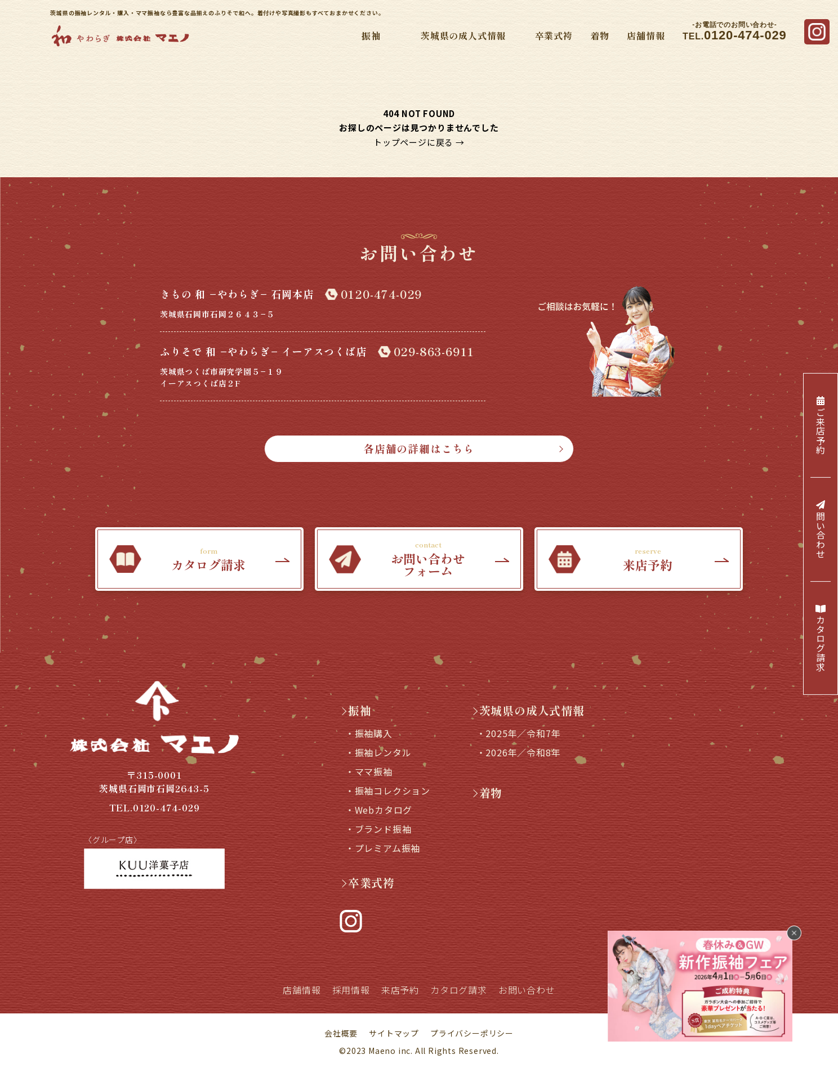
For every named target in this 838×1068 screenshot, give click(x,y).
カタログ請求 (820, 638)
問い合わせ (820, 529)
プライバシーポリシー (472, 1033)
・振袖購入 (369, 733)
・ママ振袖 (369, 771)
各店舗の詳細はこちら (463, 448)
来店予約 (400, 990)
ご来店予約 (820, 425)
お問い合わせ (526, 990)
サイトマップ (394, 1033)
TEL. (734, 31)
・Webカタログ (378, 809)
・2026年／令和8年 (518, 752)
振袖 (371, 35)
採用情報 (351, 990)
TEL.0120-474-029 (154, 807)
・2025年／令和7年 (518, 733)
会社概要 (341, 1033)
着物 (599, 35)
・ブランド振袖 (378, 829)
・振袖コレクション (387, 790)
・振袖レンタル (378, 752)
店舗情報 (646, 35)
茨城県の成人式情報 (463, 35)
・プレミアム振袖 (382, 848)
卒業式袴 (554, 35)
